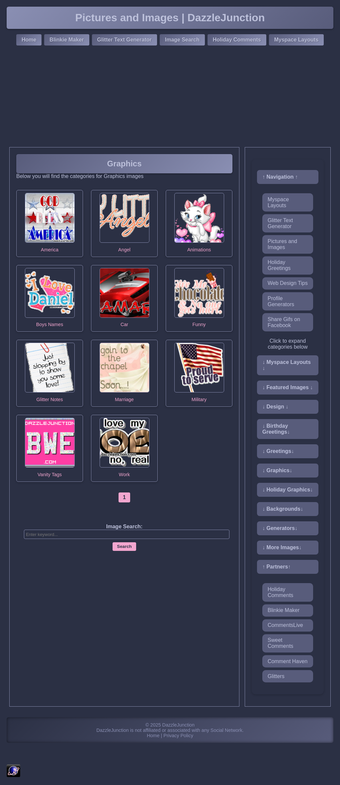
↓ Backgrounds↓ (282, 509)
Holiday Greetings (279, 265)
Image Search (182, 40)
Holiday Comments (237, 40)
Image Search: (124, 526)
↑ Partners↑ (276, 566)
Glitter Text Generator (124, 40)
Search (124, 546)
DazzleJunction (178, 725)
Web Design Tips (288, 283)
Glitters (276, 676)
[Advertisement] (170, 97)
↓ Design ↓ (275, 406)
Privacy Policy (178, 735)
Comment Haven (287, 661)
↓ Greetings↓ (278, 451)
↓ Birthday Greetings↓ (276, 429)
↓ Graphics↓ (277, 470)
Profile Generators (281, 301)
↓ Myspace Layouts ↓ (286, 365)
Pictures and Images (282, 244)
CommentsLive (285, 625)
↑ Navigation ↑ (280, 177)
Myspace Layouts (296, 40)
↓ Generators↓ (280, 528)
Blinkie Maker (66, 40)
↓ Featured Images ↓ (287, 387)
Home (29, 40)
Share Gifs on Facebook (284, 322)
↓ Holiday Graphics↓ (287, 489)
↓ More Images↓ (281, 547)
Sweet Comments (280, 643)
